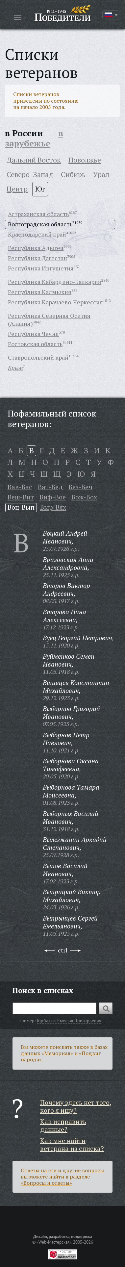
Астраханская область (38, 214)
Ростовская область (35, 344)
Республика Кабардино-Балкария (54, 282)
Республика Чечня (33, 334)
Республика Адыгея (35, 248)
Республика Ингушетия (41, 268)
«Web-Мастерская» (54, 1242)
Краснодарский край (37, 234)
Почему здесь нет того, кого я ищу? (76, 1106)
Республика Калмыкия (39, 292)
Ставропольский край (38, 357)
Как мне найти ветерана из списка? (72, 1144)
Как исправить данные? (63, 1125)
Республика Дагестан (37, 258)
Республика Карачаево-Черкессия (55, 302)
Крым (15, 367)
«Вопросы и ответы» (46, 1182)
